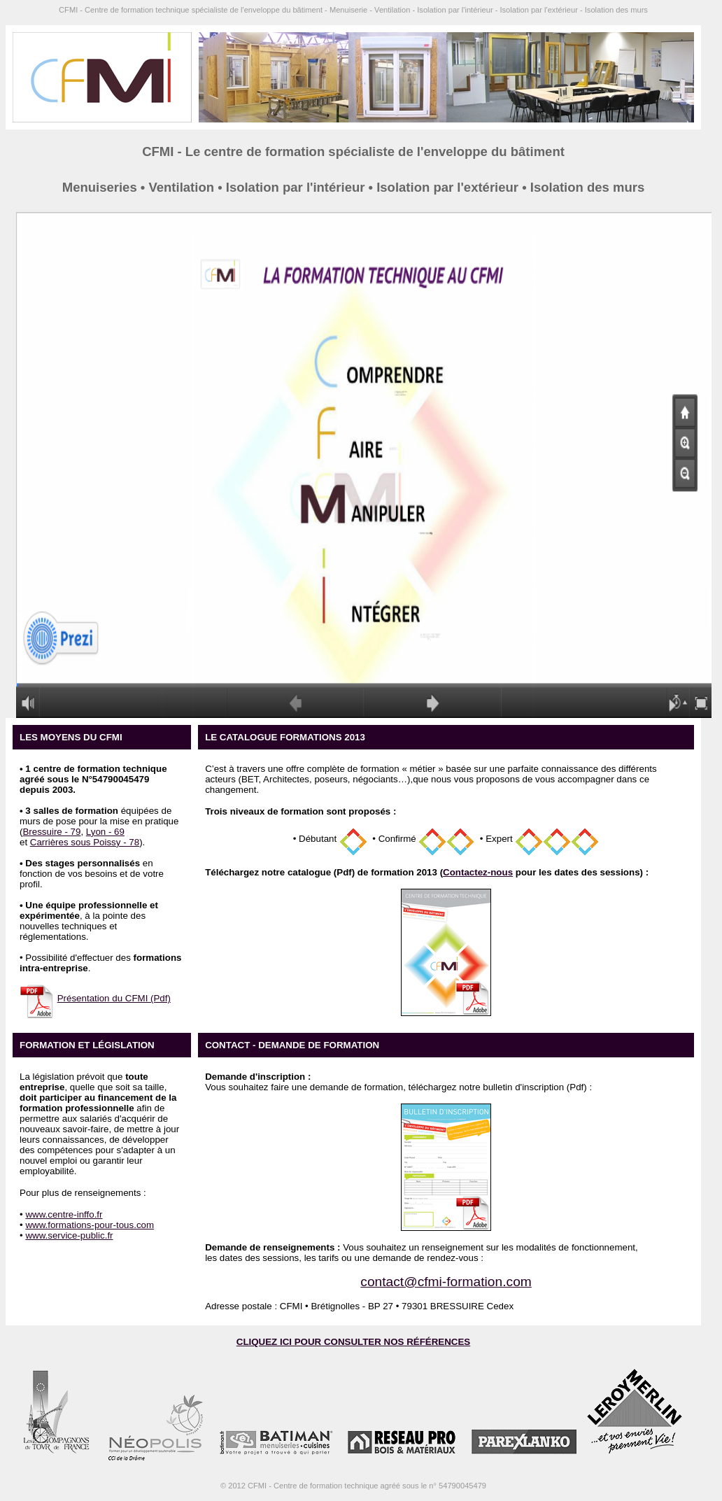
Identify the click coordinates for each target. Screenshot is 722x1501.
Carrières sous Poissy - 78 (84, 842)
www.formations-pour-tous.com (89, 1225)
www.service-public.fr (69, 1235)
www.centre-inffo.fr (63, 1214)
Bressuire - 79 (51, 831)
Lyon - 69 (105, 831)
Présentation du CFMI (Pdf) (114, 998)
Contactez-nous (478, 872)
